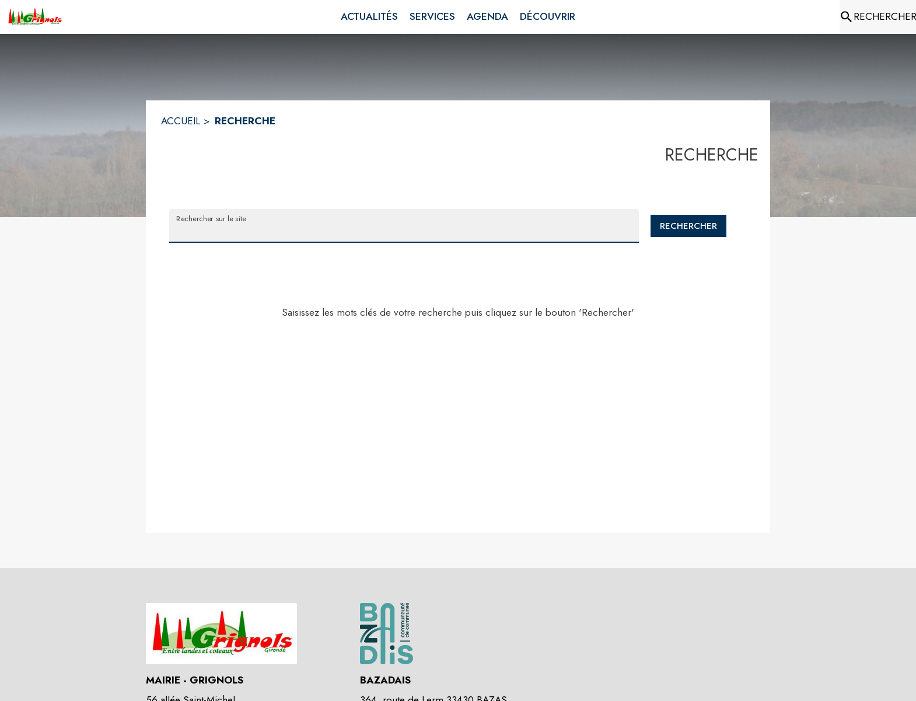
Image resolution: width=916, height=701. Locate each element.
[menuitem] (369, 17)
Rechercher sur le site (211, 218)
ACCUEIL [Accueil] (180, 121)
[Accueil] (35, 17)
